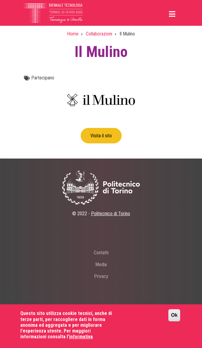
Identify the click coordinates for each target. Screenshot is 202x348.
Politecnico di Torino (110, 213)
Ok (174, 319)
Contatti (101, 253)
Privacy (101, 276)
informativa (81, 340)
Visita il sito (101, 136)
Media (101, 264)
